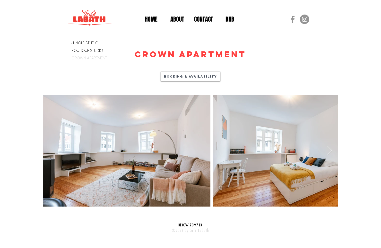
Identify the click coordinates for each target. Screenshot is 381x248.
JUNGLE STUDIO (84, 43)
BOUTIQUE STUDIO (87, 50)
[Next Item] (330, 151)
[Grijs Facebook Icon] (292, 19)
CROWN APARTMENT (88, 58)
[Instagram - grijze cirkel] (304, 19)
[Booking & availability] (190, 76)
